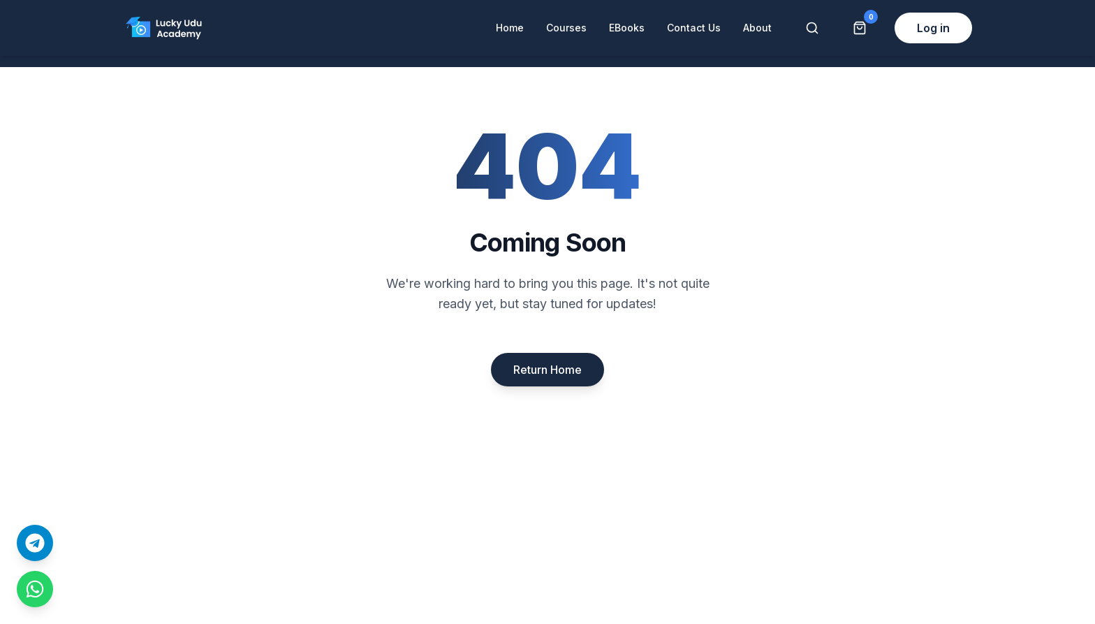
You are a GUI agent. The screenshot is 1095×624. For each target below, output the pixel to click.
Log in (933, 28)
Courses (566, 28)
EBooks (627, 28)
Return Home (547, 370)
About (757, 28)
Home (510, 28)
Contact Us (694, 28)
